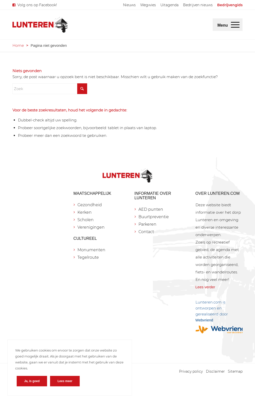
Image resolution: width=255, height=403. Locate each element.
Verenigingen (91, 227)
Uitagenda (169, 5)
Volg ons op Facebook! (37, 5)
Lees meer (65, 381)
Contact (146, 231)
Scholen (85, 219)
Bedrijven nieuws (198, 5)
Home (18, 45)
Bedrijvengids (230, 5)
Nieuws (129, 5)
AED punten (150, 209)
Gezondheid (89, 204)
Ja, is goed (32, 381)
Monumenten (91, 250)
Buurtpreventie (153, 216)
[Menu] (235, 24)
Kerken (84, 212)
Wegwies (148, 5)
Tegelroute (88, 257)
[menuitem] (129, 5)
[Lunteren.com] (40, 24)
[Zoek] (49, 88)
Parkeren (147, 224)
